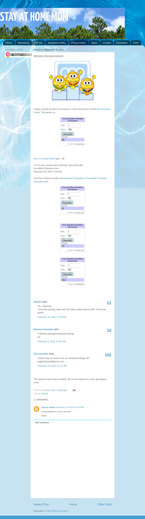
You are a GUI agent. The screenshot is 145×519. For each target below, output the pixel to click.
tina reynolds (41, 354)
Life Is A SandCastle (44, 158)
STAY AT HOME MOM (34, 17)
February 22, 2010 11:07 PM (52, 366)
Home (9, 42)
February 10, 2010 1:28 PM (52, 317)
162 (108, 355)
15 (109, 330)
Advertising (23, 42)
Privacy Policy (78, 42)
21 (109, 303)
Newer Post (41, 504)
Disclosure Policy (57, 42)
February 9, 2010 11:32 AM (52, 341)
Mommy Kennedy (43, 329)
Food (135, 42)
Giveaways (122, 42)
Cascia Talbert (48, 407)
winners (44, 393)
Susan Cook (50, 390)
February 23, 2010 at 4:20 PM (70, 407)
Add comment (42, 422)
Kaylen (37, 301)
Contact (107, 42)
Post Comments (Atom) (57, 511)
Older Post (104, 504)
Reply (44, 415)
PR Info (38, 42)
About (94, 42)
